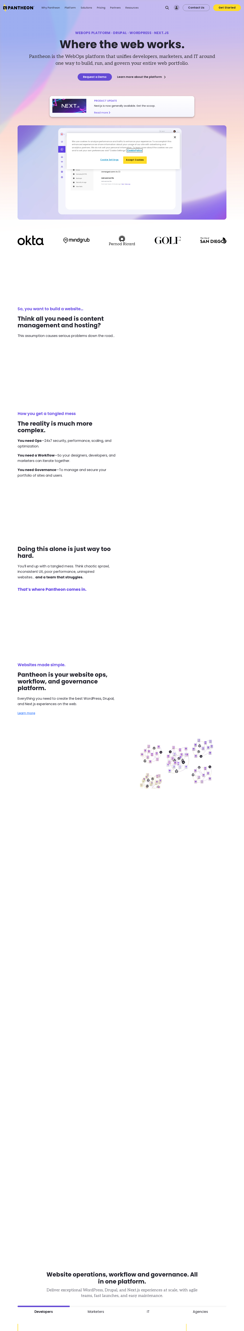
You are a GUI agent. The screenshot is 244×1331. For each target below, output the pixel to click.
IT (148, 1311)
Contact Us (196, 8)
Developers (43, 1311)
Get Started (227, 8)
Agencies (200, 1311)
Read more (102, 112)
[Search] (167, 8)
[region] (123, 151)
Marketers (96, 1311)
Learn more (27, 713)
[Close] (175, 137)
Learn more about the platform (141, 77)
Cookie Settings (109, 159)
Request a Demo (95, 77)
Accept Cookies (135, 160)
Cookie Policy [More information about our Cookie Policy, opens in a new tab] (134, 150)
